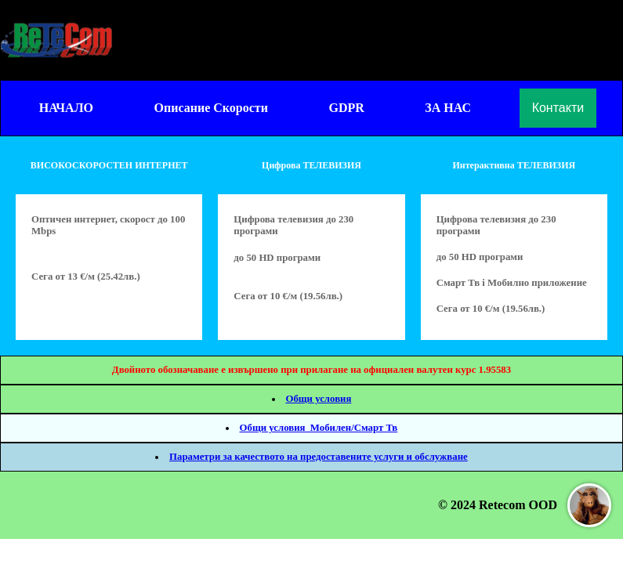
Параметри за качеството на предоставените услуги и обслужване (318, 456)
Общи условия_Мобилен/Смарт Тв (319, 427)
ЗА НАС (448, 107)
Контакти (558, 107)
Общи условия (318, 398)
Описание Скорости (211, 107)
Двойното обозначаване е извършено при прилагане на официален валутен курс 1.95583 (311, 369)
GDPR (346, 107)
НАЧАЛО (66, 107)
